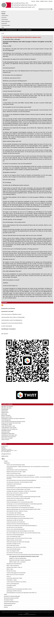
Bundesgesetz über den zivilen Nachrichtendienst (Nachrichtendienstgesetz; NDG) (25, 554)
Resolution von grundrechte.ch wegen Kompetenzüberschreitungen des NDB (23, 496)
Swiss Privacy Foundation (7, 438)
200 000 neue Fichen (11, 570)
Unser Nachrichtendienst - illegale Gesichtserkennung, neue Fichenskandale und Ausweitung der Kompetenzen (28, 467)
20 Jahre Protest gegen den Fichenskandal (16, 572)
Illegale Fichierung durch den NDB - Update (16, 471)
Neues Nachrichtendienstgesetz (14, 549)
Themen (3, 13)
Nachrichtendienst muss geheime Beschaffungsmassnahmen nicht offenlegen (23, 487)
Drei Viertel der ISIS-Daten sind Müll (14, 552)
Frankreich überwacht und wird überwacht (16, 522)
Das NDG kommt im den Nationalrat (14, 527)
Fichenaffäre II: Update (12, 580)
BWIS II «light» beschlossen (13, 565)
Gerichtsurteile (4, 19)
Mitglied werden (44, 1)
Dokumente (4, 17)
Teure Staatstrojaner (11, 485)
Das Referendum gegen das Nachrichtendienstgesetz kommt (20, 518)
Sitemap (50, 1)
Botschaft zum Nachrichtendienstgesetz (15, 534)
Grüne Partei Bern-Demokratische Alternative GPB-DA (13, 421)
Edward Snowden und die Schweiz (14, 540)
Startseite (3, 11)
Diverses (6, 607)
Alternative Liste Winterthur (7, 406)
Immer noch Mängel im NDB (13, 550)
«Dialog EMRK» (5, 15)
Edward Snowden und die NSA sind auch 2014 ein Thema (19, 538)
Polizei (5, 594)
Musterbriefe (4, 23)
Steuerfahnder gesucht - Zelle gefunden (15, 500)
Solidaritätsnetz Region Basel (7, 433)
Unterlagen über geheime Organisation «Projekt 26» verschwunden (21, 491)
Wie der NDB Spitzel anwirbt (13, 545)
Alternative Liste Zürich (6, 408)
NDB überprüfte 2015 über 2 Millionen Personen (17, 511)
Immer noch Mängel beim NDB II (14, 536)
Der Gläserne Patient (8, 599)
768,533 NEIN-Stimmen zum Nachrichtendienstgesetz (18, 505)
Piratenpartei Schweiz (6, 430)
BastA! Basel (4, 414)
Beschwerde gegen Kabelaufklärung (14, 494)
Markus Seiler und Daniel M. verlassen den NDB (17, 493)
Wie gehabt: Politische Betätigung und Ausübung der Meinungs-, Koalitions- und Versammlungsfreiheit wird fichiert (29, 478)
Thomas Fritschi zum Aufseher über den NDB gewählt (18, 498)
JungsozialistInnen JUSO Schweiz (8, 427)
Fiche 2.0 (9, 576)
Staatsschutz (7, 463)
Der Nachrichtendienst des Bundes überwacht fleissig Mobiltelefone (21, 480)
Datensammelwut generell (9, 603)
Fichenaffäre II (10, 587)
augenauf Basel (4, 409)
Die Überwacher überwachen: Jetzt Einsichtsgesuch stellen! (20, 482)
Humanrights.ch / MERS (6, 424)
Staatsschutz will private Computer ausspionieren (20, 560)
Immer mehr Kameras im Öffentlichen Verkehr (11, 314)
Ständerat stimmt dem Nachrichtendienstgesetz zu (18, 523)
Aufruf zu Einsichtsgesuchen (13, 583)
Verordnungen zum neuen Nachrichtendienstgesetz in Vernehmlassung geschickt (24, 503)
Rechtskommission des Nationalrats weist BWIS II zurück (19, 589)
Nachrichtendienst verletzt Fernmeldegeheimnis (11, 320)
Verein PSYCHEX (5, 439)
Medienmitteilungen (5, 21)
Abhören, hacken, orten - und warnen (17, 561)
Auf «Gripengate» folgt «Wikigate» (14, 512)
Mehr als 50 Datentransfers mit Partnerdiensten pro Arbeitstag (20, 507)
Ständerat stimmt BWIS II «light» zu (14, 567)
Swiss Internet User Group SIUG (8, 436)
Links (2, 27)
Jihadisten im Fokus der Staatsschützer (17, 558)
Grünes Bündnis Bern (6, 420)
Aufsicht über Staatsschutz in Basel (14, 578)
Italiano (37, 1)
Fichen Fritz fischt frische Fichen (14, 473)
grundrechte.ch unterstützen (25, 29)
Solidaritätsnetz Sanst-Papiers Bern (9, 435)
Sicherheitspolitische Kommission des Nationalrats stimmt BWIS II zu (22, 592)
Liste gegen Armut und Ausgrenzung (9, 429)
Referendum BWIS (5, 432)
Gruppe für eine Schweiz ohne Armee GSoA (11, 423)
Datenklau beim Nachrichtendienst (14, 563)
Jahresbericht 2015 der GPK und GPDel (15, 514)
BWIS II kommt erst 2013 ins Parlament (15, 574)
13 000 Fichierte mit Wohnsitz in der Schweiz (16, 581)
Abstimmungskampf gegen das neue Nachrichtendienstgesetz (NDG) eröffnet (23, 509)
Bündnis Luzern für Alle (6, 417)
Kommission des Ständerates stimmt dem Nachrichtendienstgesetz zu (22, 525)
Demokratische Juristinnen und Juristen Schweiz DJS (13, 418)
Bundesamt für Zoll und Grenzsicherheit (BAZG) (11, 323)
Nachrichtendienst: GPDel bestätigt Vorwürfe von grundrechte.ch (21, 475)
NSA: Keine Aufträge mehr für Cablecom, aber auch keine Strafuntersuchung (23, 532)
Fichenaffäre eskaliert (11, 585)
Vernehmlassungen (5, 25)
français (33, 1)
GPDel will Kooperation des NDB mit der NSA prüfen (18, 541)
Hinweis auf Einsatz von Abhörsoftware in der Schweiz (18, 489)
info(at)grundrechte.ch (6, 453)
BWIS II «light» (10, 569)
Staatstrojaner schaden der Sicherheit (15, 520)
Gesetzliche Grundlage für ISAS (14, 543)
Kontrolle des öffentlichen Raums (11, 601)
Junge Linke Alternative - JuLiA (8, 426)
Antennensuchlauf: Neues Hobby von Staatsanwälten (13, 317)
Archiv (2, 29)
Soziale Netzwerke (8, 605)
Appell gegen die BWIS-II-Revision (14, 590)
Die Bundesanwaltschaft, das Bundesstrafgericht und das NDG (20, 531)
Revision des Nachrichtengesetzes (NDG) (16, 464)
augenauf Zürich (5, 412)
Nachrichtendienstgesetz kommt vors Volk (16, 516)
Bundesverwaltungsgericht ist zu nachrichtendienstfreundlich (20, 502)
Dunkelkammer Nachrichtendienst (14, 484)
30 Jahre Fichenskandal (6, 326)
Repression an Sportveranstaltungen (12, 596)
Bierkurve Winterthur (5, 415)
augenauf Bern (4, 411)
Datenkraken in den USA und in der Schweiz (16, 547)
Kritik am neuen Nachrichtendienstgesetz (15, 529)
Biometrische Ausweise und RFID (11, 598)
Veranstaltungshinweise (11, 29)
